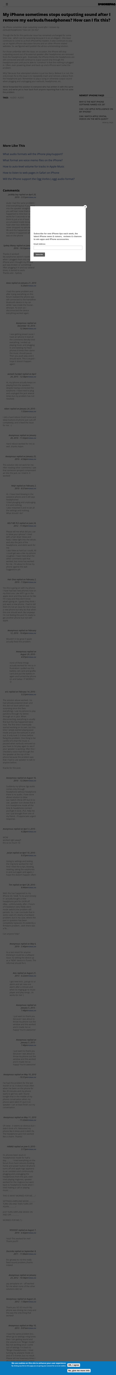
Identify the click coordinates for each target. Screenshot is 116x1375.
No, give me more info (79, 1370)
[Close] (85, 207)
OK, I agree (73, 1365)
